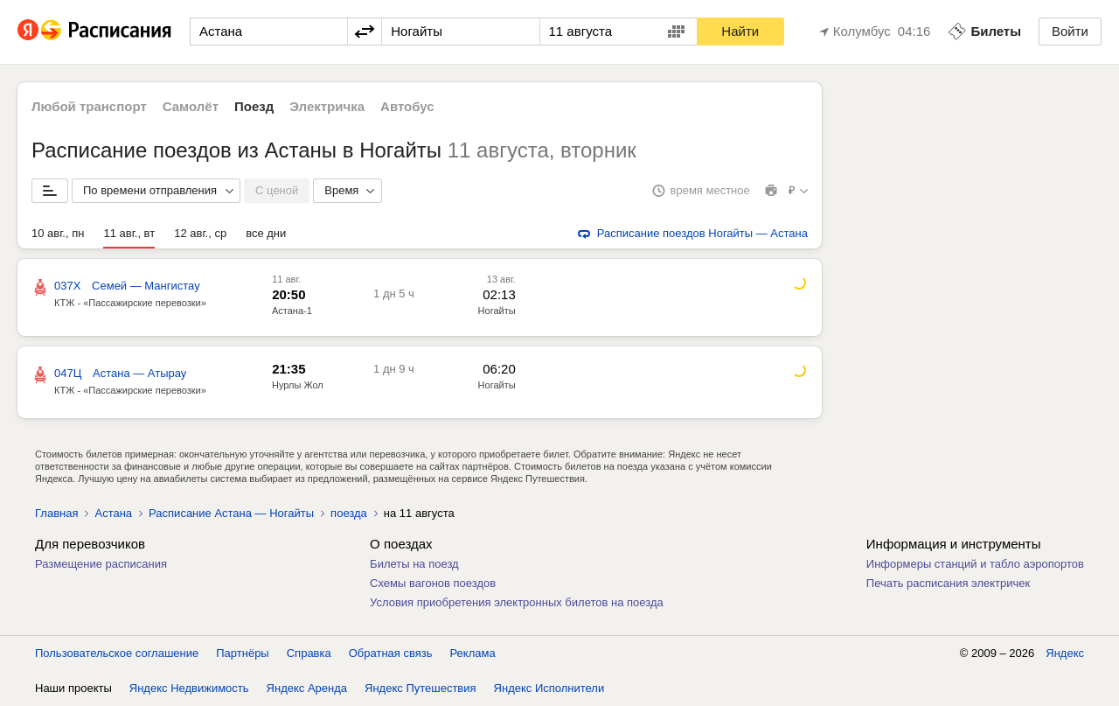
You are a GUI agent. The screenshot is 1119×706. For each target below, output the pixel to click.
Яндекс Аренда (307, 688)
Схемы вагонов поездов (433, 583)
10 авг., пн (57, 233)
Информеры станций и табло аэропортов (975, 563)
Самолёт (191, 106)
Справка (309, 653)
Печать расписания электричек (948, 583)
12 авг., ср (200, 233)
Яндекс (1065, 653)
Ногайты (497, 310)
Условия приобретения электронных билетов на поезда (517, 602)
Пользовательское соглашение (116, 653)
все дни (266, 233)
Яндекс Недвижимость (189, 688)
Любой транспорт (89, 106)
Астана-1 (292, 310)
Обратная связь (391, 653)
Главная (56, 513)
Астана (113, 513)
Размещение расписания (101, 563)
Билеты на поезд (414, 563)
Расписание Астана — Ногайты (231, 513)
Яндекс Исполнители (549, 688)
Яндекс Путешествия (420, 688)
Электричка (327, 106)
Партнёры (242, 653)
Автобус (407, 106)
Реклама (473, 653)
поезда (348, 513)
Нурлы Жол (297, 385)
